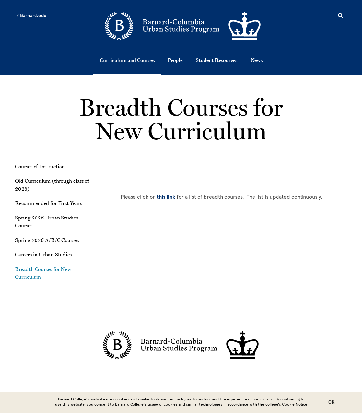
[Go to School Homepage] (183, 26)
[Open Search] (341, 16)
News (257, 60)
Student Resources (216, 60)
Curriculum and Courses (127, 60)
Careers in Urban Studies (43, 254)
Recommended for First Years (48, 203)
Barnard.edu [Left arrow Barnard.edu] (31, 15)
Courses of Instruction (40, 166)
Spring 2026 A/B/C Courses (47, 240)
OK (331, 402)
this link (166, 197)
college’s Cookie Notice (286, 404)
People (175, 60)
